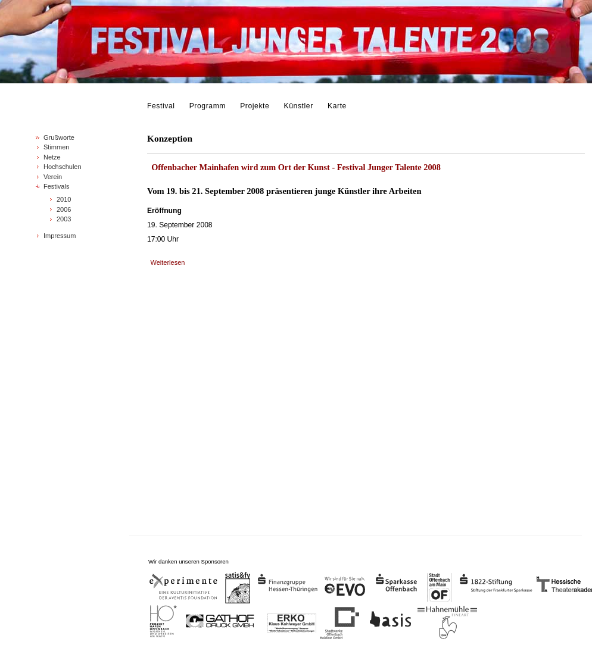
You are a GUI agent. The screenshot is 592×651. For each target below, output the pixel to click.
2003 (64, 219)
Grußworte (58, 137)
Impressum (59, 235)
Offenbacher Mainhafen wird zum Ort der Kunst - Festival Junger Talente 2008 (296, 167)
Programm (207, 106)
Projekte (254, 106)
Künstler (298, 106)
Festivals (56, 186)
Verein (52, 176)
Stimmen (56, 147)
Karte (337, 106)
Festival (161, 106)
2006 (64, 209)
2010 (64, 199)
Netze (52, 157)
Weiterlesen (168, 262)
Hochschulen (62, 166)
